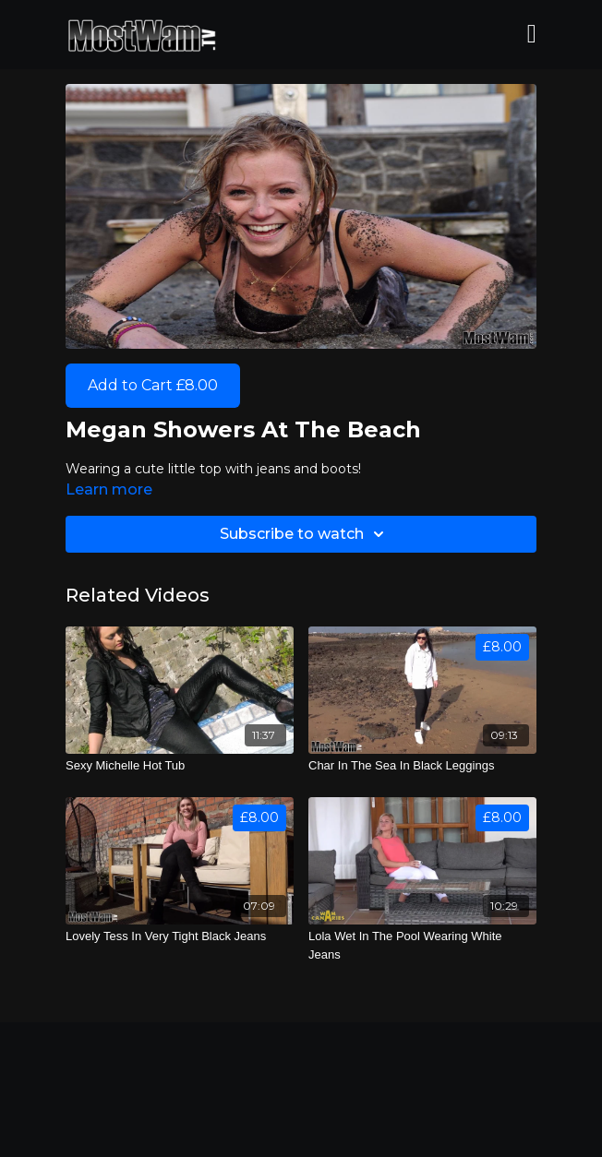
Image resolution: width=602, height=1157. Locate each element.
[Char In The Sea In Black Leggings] (422, 766)
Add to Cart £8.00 (153, 385)
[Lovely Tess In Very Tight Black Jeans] (180, 936)
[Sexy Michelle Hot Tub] (180, 766)
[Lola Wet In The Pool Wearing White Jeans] (422, 945)
